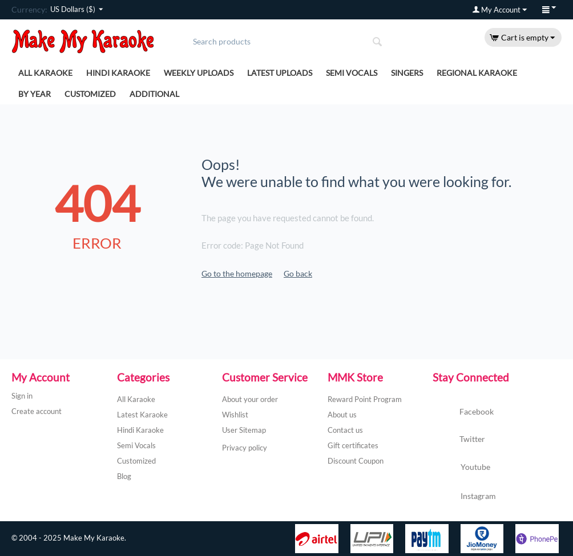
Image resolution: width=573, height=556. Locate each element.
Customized (90, 94)
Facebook (463, 412)
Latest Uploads (279, 73)
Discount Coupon (356, 460)
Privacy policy (244, 447)
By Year (34, 94)
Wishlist (235, 414)
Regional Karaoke (477, 73)
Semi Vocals (351, 73)
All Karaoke (45, 73)
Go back (298, 273)
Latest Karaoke (142, 414)
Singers (407, 73)
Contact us (345, 430)
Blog (124, 476)
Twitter (459, 440)
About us (342, 414)
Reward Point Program (365, 399)
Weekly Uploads (198, 73)
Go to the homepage (236, 273)
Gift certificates (353, 445)
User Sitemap (244, 430)
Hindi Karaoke (118, 73)
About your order (250, 399)
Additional (154, 94)
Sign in (22, 395)
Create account (36, 411)
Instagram (464, 496)
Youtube (461, 468)
